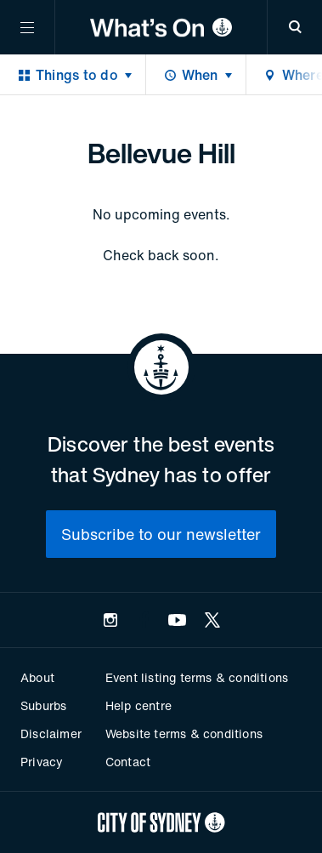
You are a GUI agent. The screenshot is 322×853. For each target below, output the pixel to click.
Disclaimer (51, 733)
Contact (127, 762)
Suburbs (43, 705)
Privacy (41, 762)
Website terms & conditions (184, 733)
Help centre (138, 705)
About (37, 677)
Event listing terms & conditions (196, 677)
